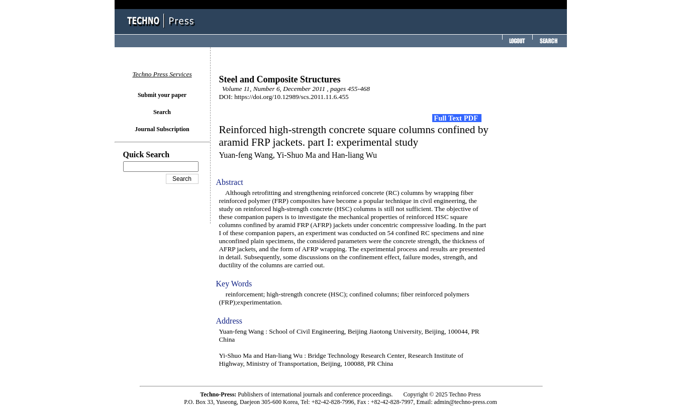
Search (162, 112)
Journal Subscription (162, 129)
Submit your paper (162, 94)
